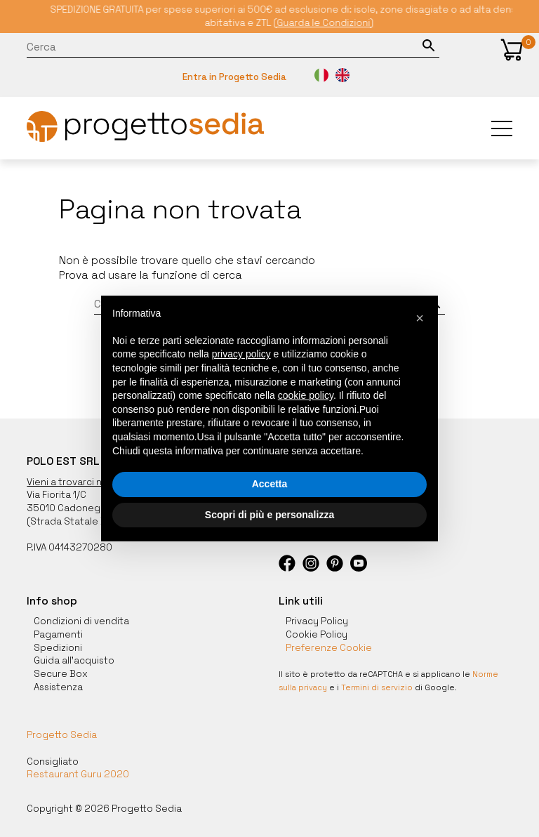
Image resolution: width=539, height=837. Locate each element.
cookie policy (305, 395)
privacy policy (241, 354)
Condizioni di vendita (81, 621)
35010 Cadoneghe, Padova (89, 508)
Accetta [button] (270, 483)
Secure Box (61, 674)
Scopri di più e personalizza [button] (269, 514)
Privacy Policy (317, 621)
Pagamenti (58, 634)
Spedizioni (58, 648)
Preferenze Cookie (329, 648)
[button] (511, 50)
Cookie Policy (316, 634)
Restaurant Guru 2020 (78, 775)
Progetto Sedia (62, 736)
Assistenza (58, 687)
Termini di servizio (377, 687)
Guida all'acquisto (74, 660)
